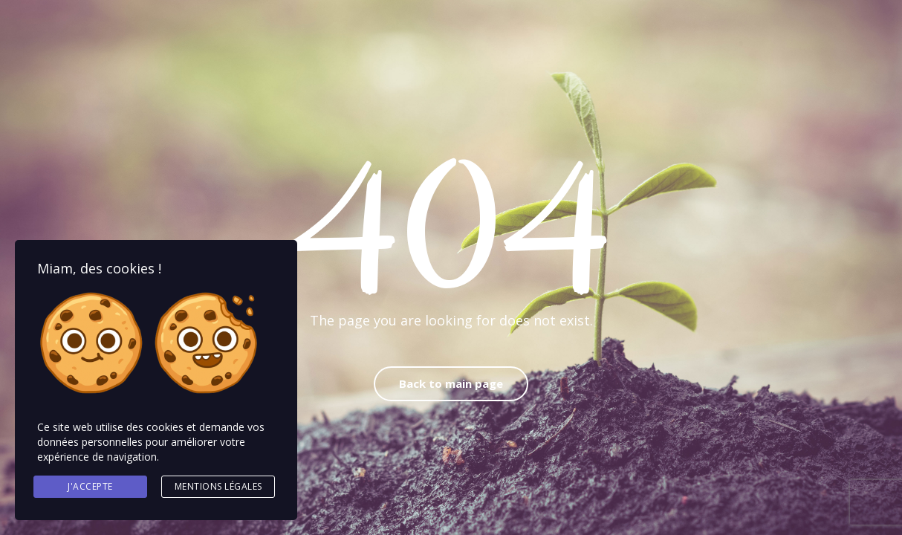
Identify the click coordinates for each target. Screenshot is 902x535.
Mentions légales (218, 486)
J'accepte (90, 486)
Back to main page (451, 383)
